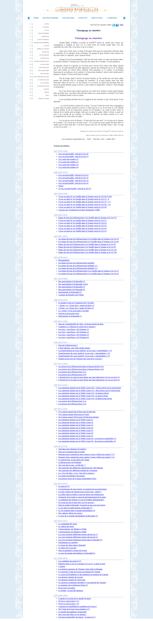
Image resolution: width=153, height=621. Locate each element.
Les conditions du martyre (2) (69, 561)
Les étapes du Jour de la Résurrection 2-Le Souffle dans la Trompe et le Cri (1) (88, 271)
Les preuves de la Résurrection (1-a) (72, 401)
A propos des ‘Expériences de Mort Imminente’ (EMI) (79, 210)
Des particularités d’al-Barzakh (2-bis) (73, 284)
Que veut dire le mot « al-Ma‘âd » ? (72, 465)
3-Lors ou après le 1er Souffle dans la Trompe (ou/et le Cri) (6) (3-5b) (85, 196)
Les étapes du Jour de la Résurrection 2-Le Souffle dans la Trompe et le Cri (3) (88, 239)
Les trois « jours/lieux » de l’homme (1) (73, 329)
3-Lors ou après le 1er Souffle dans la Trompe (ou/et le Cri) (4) (82, 228)
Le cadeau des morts (66, 526)
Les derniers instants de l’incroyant (71, 580)
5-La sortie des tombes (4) (68, 167)
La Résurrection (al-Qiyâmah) (69, 462)
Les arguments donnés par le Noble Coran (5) (75, 430)
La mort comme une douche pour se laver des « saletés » (80, 492)
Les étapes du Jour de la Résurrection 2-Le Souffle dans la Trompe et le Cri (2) (88, 274)
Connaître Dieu (45, 36)
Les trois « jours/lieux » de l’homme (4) (73, 337)
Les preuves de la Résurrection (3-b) (72, 375)
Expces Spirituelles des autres (41, 76)
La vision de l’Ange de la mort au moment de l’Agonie (79, 572)
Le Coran (46, 30)
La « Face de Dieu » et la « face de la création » (76, 473)
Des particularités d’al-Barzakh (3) (71, 287)
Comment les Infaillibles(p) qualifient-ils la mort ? (77, 606)
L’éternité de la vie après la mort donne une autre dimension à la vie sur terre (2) (89, 380)
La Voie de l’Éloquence (43, 39)
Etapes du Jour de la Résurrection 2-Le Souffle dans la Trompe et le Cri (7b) (87, 252)
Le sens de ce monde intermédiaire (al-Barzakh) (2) (78, 516)
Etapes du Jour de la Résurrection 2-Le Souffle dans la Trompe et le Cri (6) (87, 247)
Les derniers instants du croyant (70, 577)
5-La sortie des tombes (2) (68, 162)
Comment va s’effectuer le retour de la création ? (77, 327)
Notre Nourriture (44, 73)
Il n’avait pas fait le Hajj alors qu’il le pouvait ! (76, 502)
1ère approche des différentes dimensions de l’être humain (80, 468)
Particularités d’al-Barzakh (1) (70, 316)
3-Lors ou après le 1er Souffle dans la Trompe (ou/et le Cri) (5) (82, 231)
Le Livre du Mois (44, 83)
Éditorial (47, 92)
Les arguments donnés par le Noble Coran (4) (75, 428)
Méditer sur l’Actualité (43, 48)
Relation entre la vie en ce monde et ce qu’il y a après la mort (81, 564)
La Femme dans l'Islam (43, 86)
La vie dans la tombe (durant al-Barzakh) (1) (75, 508)
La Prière (46, 24)
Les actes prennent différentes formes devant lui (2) (78, 537)
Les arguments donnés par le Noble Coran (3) (75, 425)
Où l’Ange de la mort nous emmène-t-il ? (74, 609)
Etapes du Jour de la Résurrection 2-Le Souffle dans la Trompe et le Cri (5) (87, 244)
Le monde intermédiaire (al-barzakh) (72, 612)
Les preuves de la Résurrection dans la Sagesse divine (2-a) (81, 366)
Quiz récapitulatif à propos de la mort (72, 550)
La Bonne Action (44, 58)
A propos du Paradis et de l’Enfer (71, 295)
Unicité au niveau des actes (68, 313)
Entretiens (46, 89)
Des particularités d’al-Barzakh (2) (71, 281)
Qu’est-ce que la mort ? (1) (68, 601)
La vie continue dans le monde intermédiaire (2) (76, 511)
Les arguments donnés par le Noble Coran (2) (75, 422)
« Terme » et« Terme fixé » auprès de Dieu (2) (76, 308)
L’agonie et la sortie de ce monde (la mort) (74, 598)
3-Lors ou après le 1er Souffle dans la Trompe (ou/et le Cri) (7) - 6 (83, 199)
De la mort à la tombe (66, 588)
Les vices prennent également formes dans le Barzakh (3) (80, 540)
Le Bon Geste (45, 52)
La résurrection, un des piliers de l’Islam (73, 460)
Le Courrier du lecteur (43, 79)
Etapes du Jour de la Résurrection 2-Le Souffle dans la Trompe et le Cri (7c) (87, 218)
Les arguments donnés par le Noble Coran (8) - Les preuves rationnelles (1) (87, 438)
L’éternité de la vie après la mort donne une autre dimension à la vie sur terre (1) (89, 377)
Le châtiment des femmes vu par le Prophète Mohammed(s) (81, 500)
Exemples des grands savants (41, 61)
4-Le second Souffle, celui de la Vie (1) (73, 175)
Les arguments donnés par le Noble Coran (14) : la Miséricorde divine (85, 399)
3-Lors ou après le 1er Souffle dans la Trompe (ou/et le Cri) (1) (82, 220)
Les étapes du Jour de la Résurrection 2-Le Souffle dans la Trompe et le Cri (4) (88, 242)
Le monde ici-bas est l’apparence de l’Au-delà (76, 303)
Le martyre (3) (63, 486)
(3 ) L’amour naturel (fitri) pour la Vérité (73, 414)
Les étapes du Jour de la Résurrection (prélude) (76, 263)
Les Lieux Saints (44, 64)
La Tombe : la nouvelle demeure (70, 591)
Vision (60, 186)
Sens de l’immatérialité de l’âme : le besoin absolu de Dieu (81, 324)
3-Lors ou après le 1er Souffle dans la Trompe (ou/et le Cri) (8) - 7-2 (84, 204)
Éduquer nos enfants (44, 98)
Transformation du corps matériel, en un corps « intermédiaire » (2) (84, 353)
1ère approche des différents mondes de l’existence (77, 470)
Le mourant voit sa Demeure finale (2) (73, 585)
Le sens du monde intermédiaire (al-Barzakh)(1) (76, 553)
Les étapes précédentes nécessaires (71, 476)
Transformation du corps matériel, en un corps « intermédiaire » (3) (84, 356)
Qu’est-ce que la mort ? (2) (68, 604)
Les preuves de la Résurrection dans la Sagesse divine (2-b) (81, 369)
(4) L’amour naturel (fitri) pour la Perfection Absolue (78, 417)
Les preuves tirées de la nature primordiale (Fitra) (77, 479)
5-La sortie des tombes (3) (68, 165)
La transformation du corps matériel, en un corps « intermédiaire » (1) (85, 351)
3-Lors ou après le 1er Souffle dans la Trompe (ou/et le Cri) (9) (82, 207)
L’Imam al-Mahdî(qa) (43, 33)
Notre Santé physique (43, 70)
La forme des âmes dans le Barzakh (71, 545)
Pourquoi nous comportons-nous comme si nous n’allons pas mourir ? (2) (86, 457)
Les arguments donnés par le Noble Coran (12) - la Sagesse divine (83, 393)
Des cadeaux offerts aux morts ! (70, 513)
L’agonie (61, 566)
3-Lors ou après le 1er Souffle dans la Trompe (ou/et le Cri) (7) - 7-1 (84, 202)
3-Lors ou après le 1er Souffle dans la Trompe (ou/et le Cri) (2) (82, 223)
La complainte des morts (67, 524)
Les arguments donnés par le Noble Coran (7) (75, 436)
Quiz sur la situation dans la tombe (71, 452)
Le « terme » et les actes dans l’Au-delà (73, 311)
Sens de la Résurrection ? (68, 345)
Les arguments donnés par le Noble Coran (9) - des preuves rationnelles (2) (87, 441)
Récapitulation (63, 260)
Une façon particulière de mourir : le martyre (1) (76, 617)
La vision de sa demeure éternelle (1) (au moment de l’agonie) (82, 583)
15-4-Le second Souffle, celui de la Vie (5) (74, 189)
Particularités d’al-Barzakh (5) (70, 292)
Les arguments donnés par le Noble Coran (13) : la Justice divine (83, 396)
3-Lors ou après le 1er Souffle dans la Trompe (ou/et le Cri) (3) (82, 226)
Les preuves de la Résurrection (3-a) (72, 372)
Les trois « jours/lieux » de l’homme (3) (73, 335)
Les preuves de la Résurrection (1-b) (72, 404)
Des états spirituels (44, 55)
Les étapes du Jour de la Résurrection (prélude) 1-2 (77, 266)
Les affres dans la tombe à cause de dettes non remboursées (81, 494)
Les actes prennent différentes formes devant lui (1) (78, 534)
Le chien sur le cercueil (67, 548)
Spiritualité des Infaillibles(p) (41, 42)
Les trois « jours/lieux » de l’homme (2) (73, 332)
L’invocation (46, 27)
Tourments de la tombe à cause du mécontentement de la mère (82, 497)
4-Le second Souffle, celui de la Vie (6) (73, 154)
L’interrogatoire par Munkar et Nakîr (72, 529)
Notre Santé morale (44, 67)
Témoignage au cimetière (68, 542)
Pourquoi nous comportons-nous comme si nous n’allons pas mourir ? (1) (86, 454)
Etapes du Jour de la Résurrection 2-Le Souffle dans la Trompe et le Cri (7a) (87, 250)
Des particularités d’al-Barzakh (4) (71, 290)
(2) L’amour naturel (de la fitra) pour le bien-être (77, 412)
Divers (47, 95)
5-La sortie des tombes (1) (68, 159)
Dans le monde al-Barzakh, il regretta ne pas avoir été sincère (81, 505)
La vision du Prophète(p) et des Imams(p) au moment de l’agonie (83, 575)
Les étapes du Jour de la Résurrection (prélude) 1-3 (77, 268)
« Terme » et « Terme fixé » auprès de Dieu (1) (76, 305)
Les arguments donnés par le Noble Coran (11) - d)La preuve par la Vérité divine (89, 391)
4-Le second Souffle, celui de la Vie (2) (73, 178)
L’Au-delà (46, 45)
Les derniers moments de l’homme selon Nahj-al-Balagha (80, 569)
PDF (121, 25)
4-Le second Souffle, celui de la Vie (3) (73, 181)
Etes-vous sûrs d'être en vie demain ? (72, 614)
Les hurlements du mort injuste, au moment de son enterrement (82, 489)
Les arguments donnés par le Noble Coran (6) (75, 433)
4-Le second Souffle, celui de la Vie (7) (73, 157)
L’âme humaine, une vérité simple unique (74, 348)
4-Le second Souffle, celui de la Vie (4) (73, 183)
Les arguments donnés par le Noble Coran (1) (75, 420)
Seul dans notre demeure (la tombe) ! (72, 449)
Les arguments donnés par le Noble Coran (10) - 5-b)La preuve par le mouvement (89, 388)
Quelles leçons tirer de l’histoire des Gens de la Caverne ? (80, 359)
